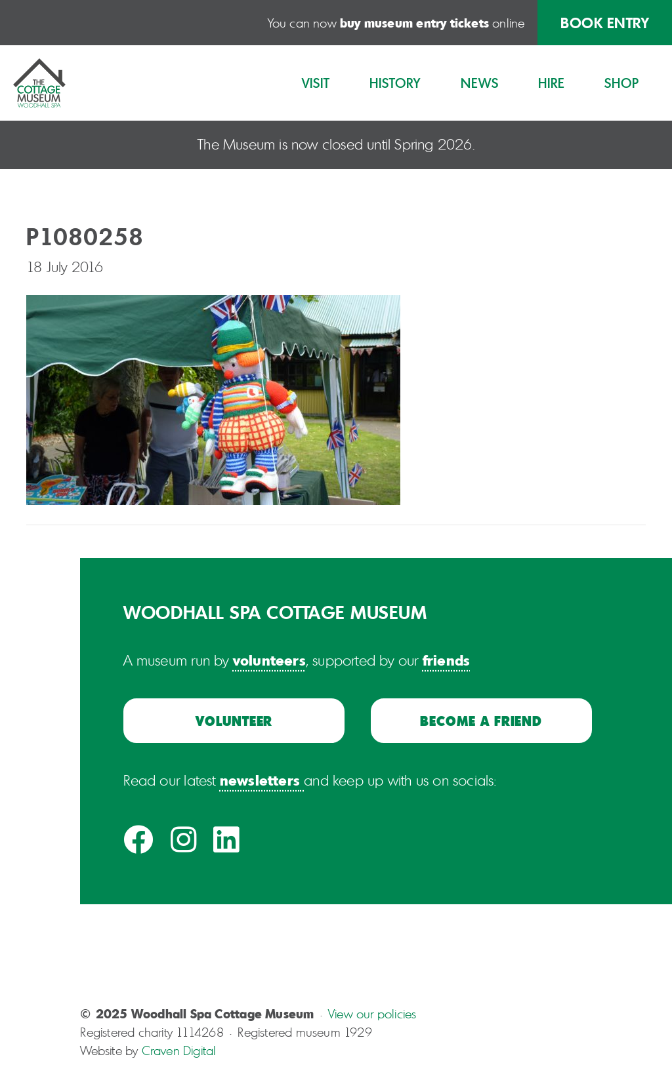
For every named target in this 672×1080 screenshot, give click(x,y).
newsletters (260, 779)
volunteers (269, 659)
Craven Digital (179, 1050)
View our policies (372, 1014)
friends (446, 659)
